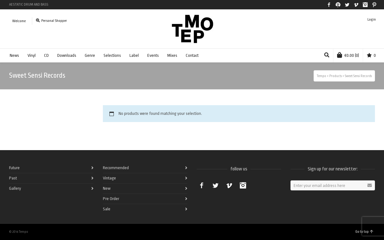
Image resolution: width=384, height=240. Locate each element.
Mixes (172, 55)
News (14, 55)
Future (14, 167)
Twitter (347, 4)
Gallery (15, 188)
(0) (348, 55)
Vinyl (32, 55)
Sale (106, 209)
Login (371, 19)
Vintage (109, 178)
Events (153, 55)
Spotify (338, 4)
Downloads (66, 55)
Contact (192, 55)
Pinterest (374, 4)
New (106, 188)
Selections (112, 55)
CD (46, 55)
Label (134, 55)
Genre (90, 55)
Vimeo (356, 4)
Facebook (329, 4)
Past (13, 178)
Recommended (116, 167)
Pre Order (111, 198)
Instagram (365, 4)
